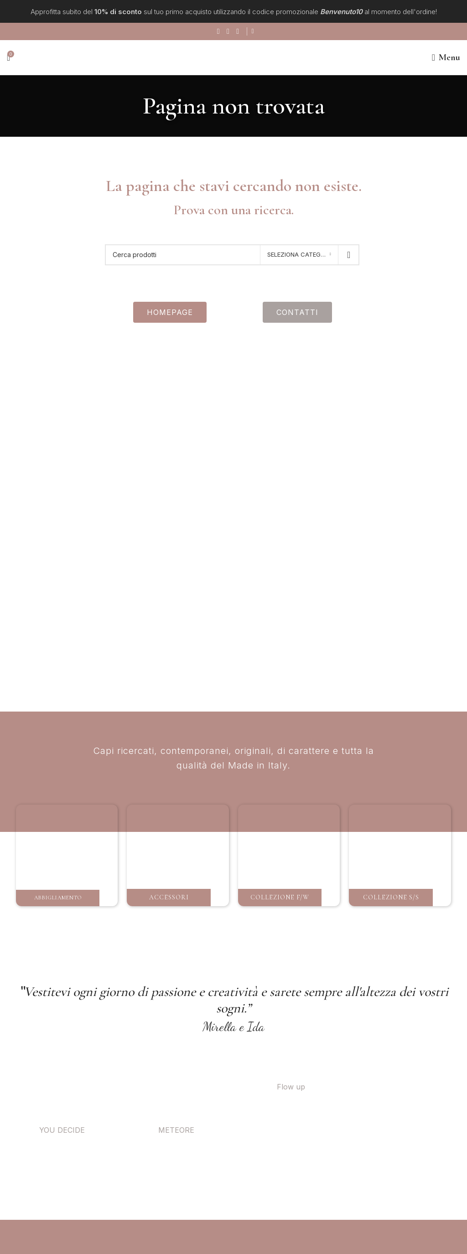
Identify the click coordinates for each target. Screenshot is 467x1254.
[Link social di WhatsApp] (237, 31)
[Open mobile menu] (446, 57)
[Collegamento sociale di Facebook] (218, 31)
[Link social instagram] (227, 31)
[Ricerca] (232, 254)
